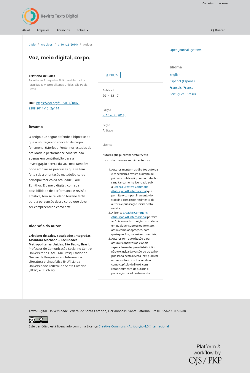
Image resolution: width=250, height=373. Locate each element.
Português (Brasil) (183, 94)
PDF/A (113, 75)
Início (32, 44)
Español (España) (182, 81)
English (175, 75)
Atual (26, 30)
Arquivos (43, 30)
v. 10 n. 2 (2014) (68, 44)
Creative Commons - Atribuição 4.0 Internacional (134, 326)
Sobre (81, 30)
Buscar (218, 30)
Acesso (223, 3)
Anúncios (63, 30)
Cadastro (208, 3)
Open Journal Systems (186, 50)
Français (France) (182, 87)
